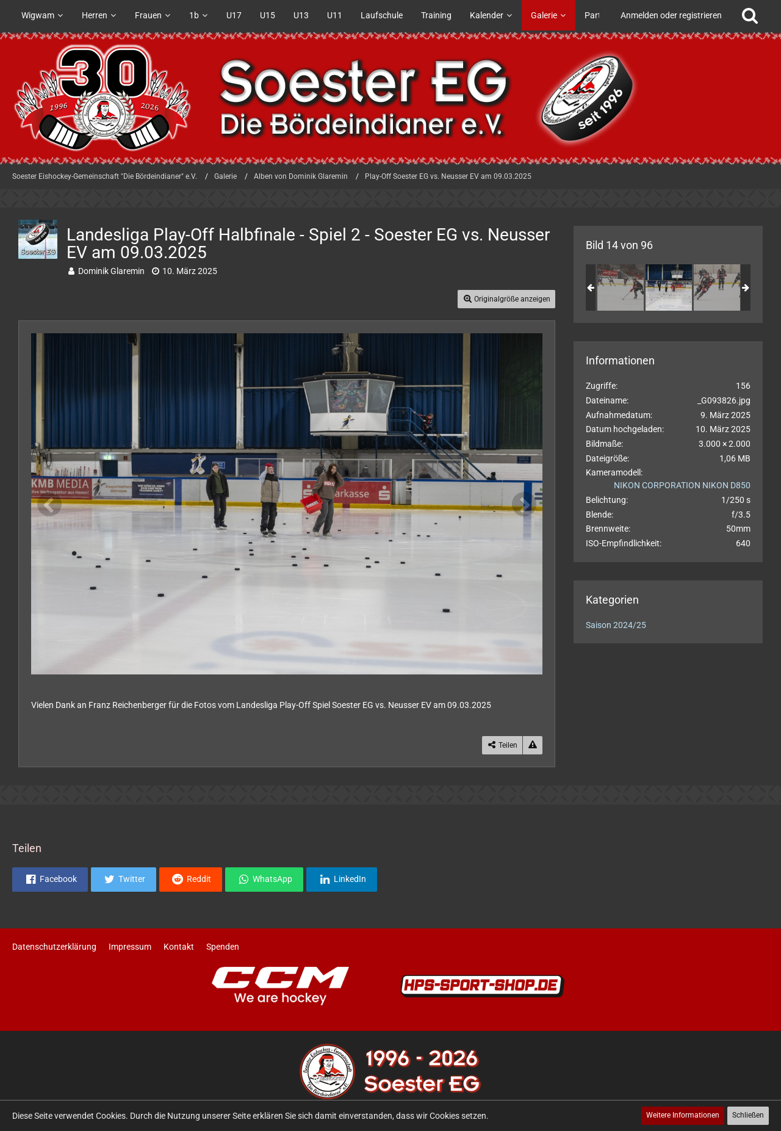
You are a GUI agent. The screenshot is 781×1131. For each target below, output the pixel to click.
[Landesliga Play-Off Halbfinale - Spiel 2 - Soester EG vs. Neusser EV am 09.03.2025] (620, 287)
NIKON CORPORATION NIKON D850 (682, 485)
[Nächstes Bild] (524, 504)
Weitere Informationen (682, 1115)
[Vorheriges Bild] (49, 504)
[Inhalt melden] (532, 745)
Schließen (748, 1115)
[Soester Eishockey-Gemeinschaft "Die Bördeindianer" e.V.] (390, 98)
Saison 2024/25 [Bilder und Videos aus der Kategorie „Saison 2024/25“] (616, 625)
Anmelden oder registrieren (671, 15)
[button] (50, 879)
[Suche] (750, 15)
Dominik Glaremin (111, 271)
